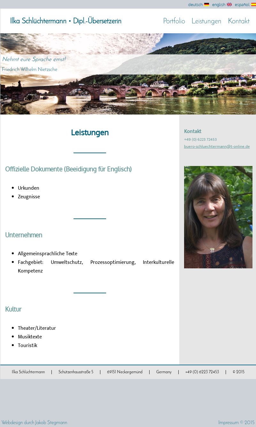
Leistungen (206, 21)
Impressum (228, 422)
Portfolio (174, 21)
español (242, 4)
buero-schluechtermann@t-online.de (217, 146)
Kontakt (239, 21)
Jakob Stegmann (51, 422)
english (218, 4)
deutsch (195, 4)
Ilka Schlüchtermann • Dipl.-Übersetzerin (65, 21)
